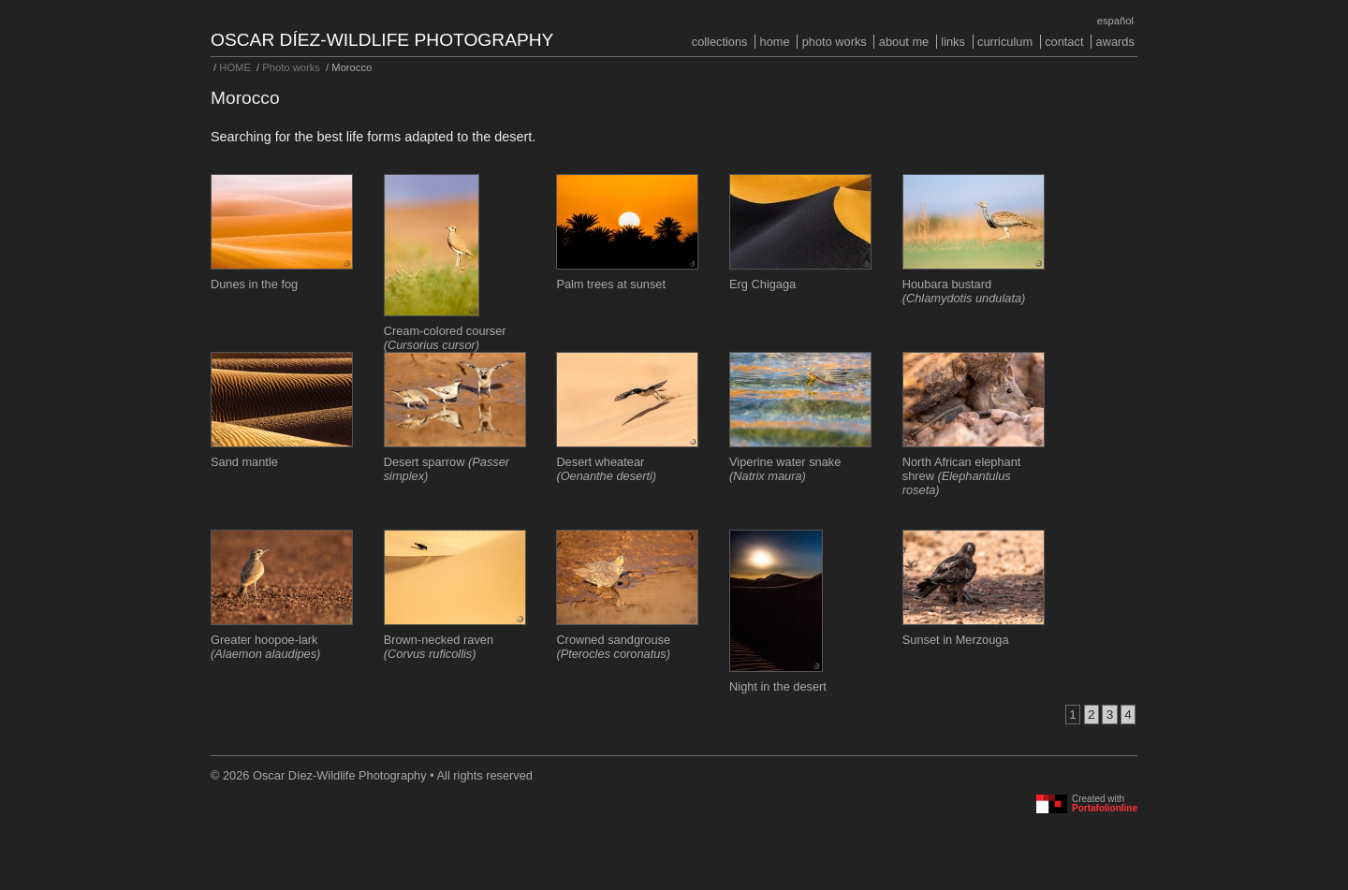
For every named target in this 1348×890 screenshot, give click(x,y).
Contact (1064, 42)
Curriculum (1005, 42)
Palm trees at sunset (611, 284)
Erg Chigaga (762, 284)
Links (953, 42)
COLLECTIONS (720, 42)
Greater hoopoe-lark (265, 647)
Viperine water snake (785, 469)
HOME (775, 42)
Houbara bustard (964, 291)
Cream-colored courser (445, 338)
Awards (1115, 42)
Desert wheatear (606, 469)
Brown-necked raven (438, 647)
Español (1115, 20)
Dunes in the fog (254, 284)
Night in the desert (778, 686)
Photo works (834, 42)
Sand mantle (244, 462)
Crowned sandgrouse (613, 647)
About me (904, 42)
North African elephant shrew (961, 476)
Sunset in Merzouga (955, 640)
